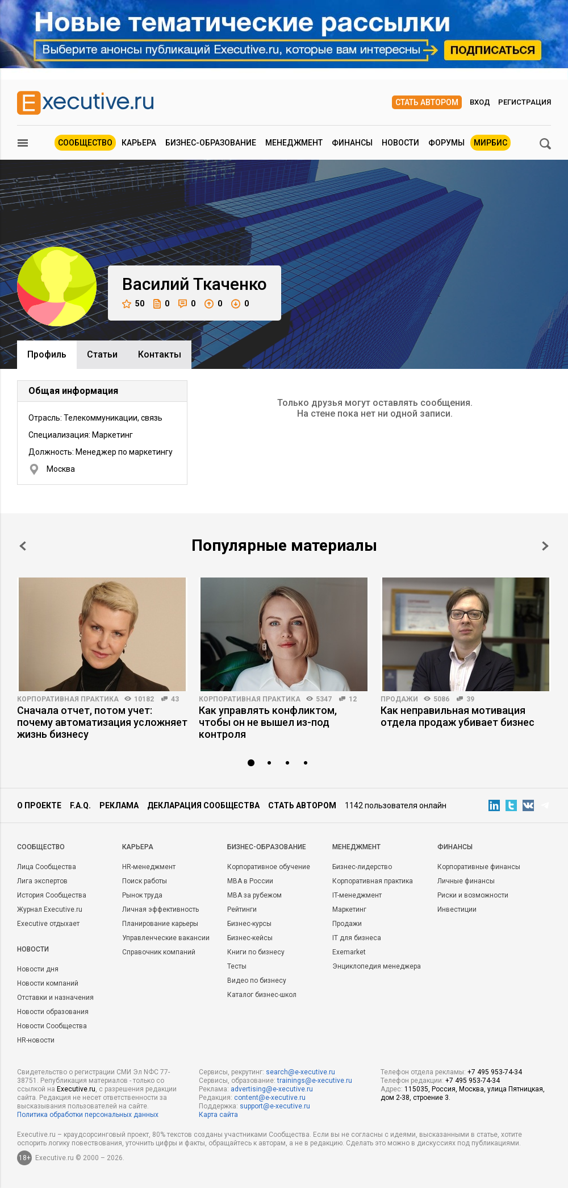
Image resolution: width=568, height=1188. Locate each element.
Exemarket (349, 952)
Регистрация (524, 102)
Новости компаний (47, 983)
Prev (22, 546)
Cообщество (41, 847)
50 (133, 303)
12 (353, 699)
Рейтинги (242, 909)
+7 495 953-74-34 (494, 1072)
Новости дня (38, 969)
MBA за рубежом (254, 895)
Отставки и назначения (55, 998)
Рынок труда (142, 895)
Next (545, 546)
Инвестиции (457, 909)
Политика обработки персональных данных (87, 1115)
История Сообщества (51, 895)
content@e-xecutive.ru (270, 1098)
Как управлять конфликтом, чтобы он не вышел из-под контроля (268, 722)
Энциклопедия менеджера (376, 966)
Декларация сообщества (203, 805)
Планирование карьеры (160, 924)
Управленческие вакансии (166, 938)
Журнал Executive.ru (49, 909)
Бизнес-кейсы (250, 938)
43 (175, 699)
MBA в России (250, 881)
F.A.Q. (80, 805)
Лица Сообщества (46, 867)
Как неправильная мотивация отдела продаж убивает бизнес (457, 716)
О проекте (39, 805)
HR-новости (36, 1040)
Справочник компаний (158, 952)
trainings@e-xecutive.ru (314, 1081)
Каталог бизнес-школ (261, 995)
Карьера (139, 142)
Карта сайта (218, 1115)
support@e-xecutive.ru (275, 1106)
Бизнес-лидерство (362, 867)
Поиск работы (144, 881)
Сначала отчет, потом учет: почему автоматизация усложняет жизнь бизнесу (102, 722)
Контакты (159, 354)
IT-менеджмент (357, 895)
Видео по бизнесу (256, 981)
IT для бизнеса (356, 938)
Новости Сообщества (52, 1026)
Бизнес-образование (210, 142)
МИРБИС (490, 142)
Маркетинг (349, 909)
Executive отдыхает (48, 924)
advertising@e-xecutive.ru (272, 1089)
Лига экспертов (42, 881)
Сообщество (85, 142)
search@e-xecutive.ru (300, 1072)
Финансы (352, 142)
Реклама (119, 805)
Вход (480, 102)
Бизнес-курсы (249, 924)
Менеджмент (294, 142)
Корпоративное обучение (268, 867)
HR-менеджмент (149, 867)
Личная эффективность (160, 909)
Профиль (46, 354)
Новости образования (53, 1012)
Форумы (446, 142)
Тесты (237, 966)
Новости (400, 142)
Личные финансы (466, 881)
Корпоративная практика (68, 699)
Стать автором (426, 102)
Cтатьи (102, 354)
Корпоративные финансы (478, 867)
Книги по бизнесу (256, 952)
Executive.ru (76, 1089)
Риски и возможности (472, 895)
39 (470, 699)
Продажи (399, 699)
